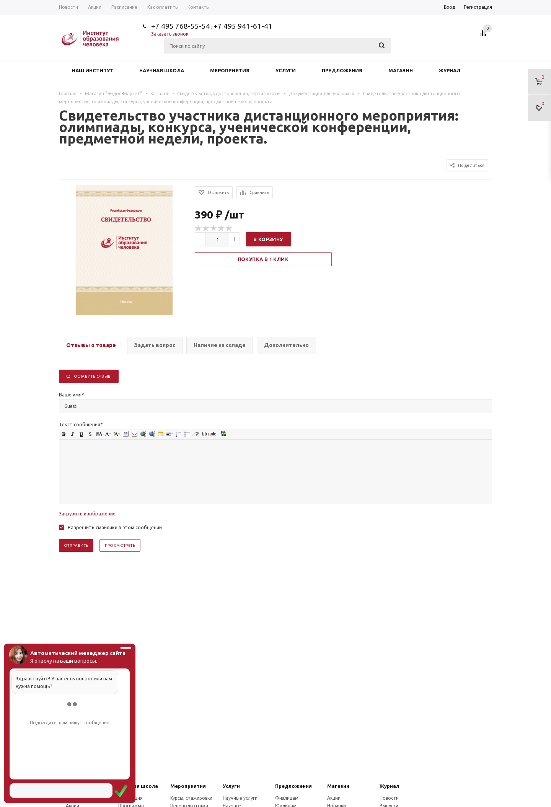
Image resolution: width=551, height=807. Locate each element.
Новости (389, 798)
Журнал (449, 70)
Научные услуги (240, 798)
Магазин (400, 70)
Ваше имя (71, 394)
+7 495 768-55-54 (180, 26)
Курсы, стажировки (191, 798)
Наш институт (92, 70)
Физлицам (286, 798)
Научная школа (161, 70)
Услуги (286, 70)
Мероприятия (229, 70)
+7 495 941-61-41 (243, 26)
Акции (334, 798)
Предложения (342, 70)
